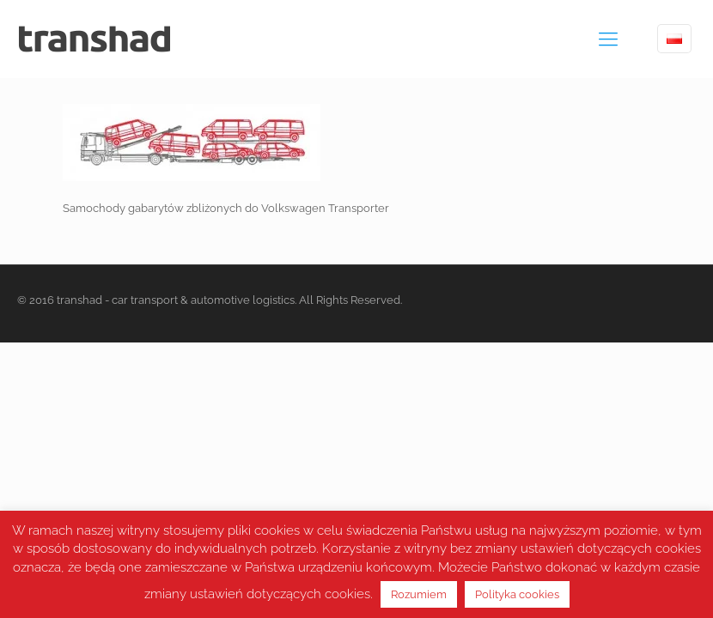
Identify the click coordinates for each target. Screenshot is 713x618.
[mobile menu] (608, 38)
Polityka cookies (517, 594)
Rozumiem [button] (419, 594)
